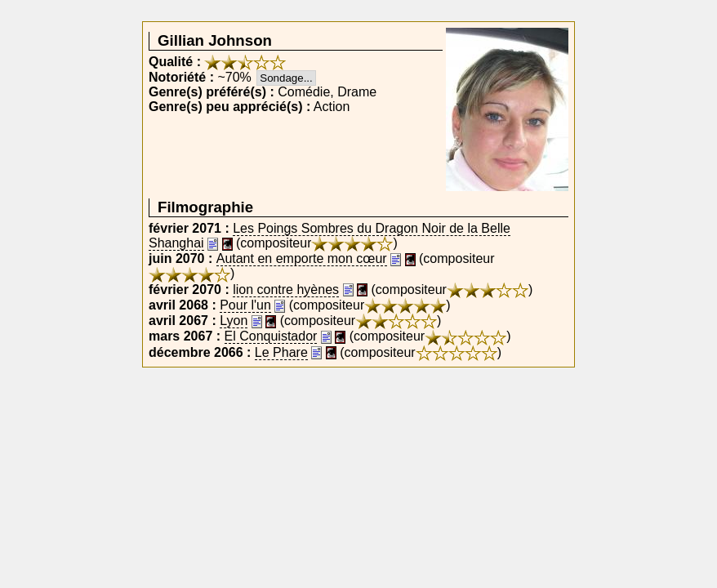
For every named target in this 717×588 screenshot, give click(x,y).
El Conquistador (271, 336)
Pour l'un (245, 305)
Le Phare (281, 352)
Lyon (233, 320)
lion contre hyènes (286, 289)
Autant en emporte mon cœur (301, 258)
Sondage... (286, 78)
